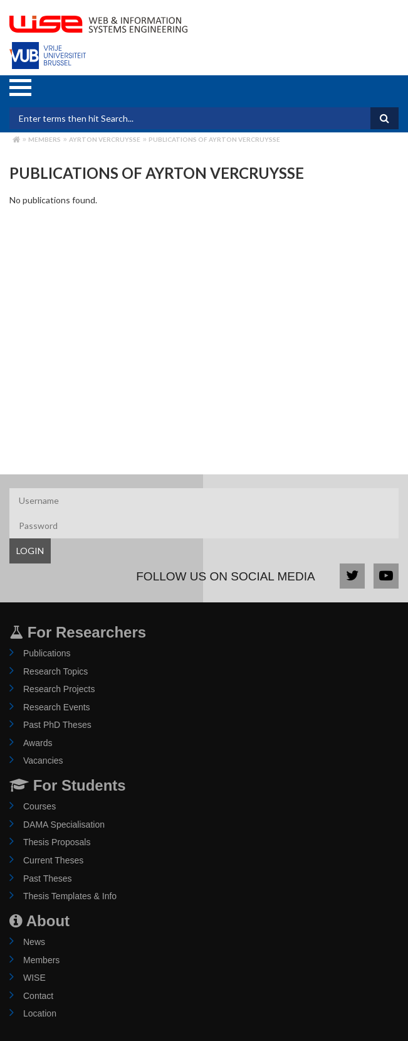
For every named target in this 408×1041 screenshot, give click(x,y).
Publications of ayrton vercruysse (214, 139)
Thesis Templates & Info (70, 896)
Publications (47, 653)
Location (39, 1013)
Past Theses (47, 878)
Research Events (56, 707)
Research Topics (55, 671)
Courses (39, 806)
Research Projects (59, 689)
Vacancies (43, 760)
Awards (37, 743)
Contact (38, 996)
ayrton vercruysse (104, 139)
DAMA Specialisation (64, 824)
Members (44, 139)
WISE (34, 978)
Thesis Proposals (56, 842)
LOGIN (30, 550)
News (34, 942)
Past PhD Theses (57, 725)
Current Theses (53, 860)
